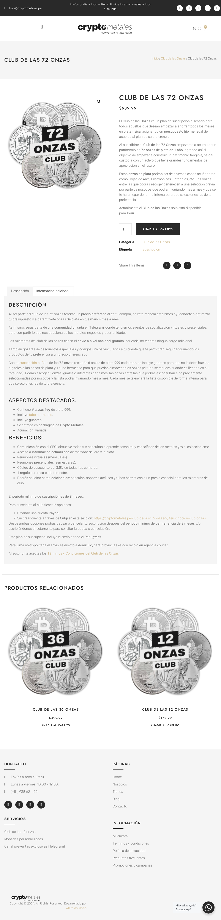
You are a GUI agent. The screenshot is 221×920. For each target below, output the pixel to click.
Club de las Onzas (173, 58)
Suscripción (151, 249)
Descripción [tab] (20, 291)
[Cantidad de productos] (125, 229)
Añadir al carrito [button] (55, 725)
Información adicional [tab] (52, 291)
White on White (76, 908)
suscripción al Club (33, 362)
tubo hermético (40, 414)
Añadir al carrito (158, 229)
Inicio (155, 58)
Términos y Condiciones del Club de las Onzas (83, 553)
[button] (41, 26)
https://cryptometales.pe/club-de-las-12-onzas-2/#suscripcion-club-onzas (150, 518)
